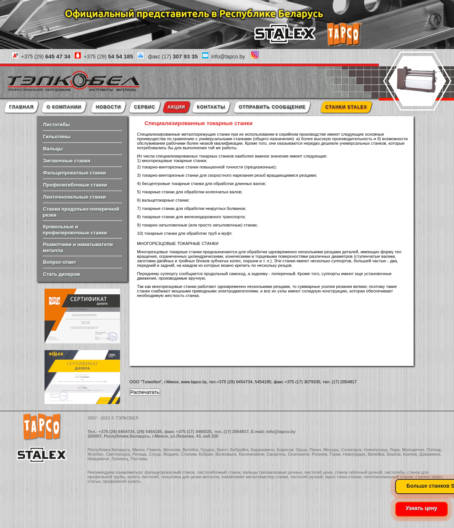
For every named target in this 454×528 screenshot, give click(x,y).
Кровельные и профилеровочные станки (75, 230)
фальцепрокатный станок (170, 472)
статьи (94, 481)
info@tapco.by (280, 431)
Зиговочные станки (66, 161)
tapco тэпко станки (343, 476)
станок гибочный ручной (358, 472)
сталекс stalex (429, 476)
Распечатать (144, 392)
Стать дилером (61, 274)
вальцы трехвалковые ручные (272, 472)
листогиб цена (318, 472)
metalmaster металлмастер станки (255, 476)
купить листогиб (143, 476)
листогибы (395, 472)
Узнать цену (421, 508)
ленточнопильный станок (388, 476)
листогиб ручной (307, 476)
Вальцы (53, 149)
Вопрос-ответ (59, 262)
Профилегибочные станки (75, 185)
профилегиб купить (121, 481)
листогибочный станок (219, 472)
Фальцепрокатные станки (74, 173)
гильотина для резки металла (190, 476)
